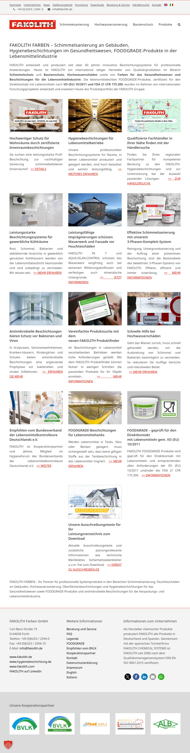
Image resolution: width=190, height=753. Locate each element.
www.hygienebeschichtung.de (30, 662)
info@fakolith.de (30, 648)
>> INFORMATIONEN (156, 475)
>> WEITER (44, 466)
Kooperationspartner (81, 653)
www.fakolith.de (20, 657)
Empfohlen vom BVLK (81, 648)
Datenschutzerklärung (81, 663)
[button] (179, 24)
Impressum (74, 668)
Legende (72, 639)
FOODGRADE (75, 643)
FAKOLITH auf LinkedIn (25, 671)
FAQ (69, 634)
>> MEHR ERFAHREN (47, 273)
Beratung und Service (81, 629)
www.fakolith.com (22, 666)
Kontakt (71, 658)
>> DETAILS (38, 169)
